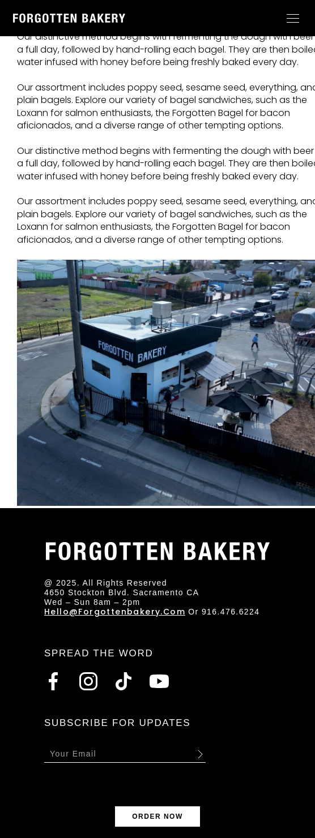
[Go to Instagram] (88, 681)
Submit (200, 754)
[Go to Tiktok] (123, 681)
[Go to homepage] (69, 18)
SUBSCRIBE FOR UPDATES (117, 722)
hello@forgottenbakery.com (114, 612)
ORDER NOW (157, 816)
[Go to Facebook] (53, 681)
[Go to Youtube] (159, 681)
